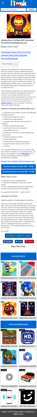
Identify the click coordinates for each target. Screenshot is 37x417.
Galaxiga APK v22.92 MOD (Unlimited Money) (9, 298)
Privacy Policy (18, 412)
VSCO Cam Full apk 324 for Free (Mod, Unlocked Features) (9, 386)
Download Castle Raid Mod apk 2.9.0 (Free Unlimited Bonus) (27, 278)
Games (15, 46)
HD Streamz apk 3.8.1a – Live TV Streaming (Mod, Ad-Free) (27, 346)
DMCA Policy (18, 414)
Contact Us (30, 412)
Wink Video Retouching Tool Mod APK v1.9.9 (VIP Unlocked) (27, 406)
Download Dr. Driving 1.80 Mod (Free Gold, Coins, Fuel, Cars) (27, 386)
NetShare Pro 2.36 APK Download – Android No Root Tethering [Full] (9, 406)
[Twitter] (19, 241)
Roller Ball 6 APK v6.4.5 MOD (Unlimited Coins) (9, 318)
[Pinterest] (29, 241)
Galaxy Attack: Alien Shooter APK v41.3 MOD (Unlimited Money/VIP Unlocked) (27, 318)
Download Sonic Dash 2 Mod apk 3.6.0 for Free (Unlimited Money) (27, 298)
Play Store (25, 153)
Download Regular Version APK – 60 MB (18, 166)
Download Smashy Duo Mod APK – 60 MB (18, 172)
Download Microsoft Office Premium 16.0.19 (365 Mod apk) (27, 366)
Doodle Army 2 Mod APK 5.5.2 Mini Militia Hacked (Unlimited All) (9, 366)
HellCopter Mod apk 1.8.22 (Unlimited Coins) (9, 278)
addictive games (6, 103)
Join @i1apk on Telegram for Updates (18, 235)
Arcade (9, 46)
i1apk (4, 412)
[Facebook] (8, 241)
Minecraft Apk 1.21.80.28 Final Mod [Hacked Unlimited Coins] (9, 346)
